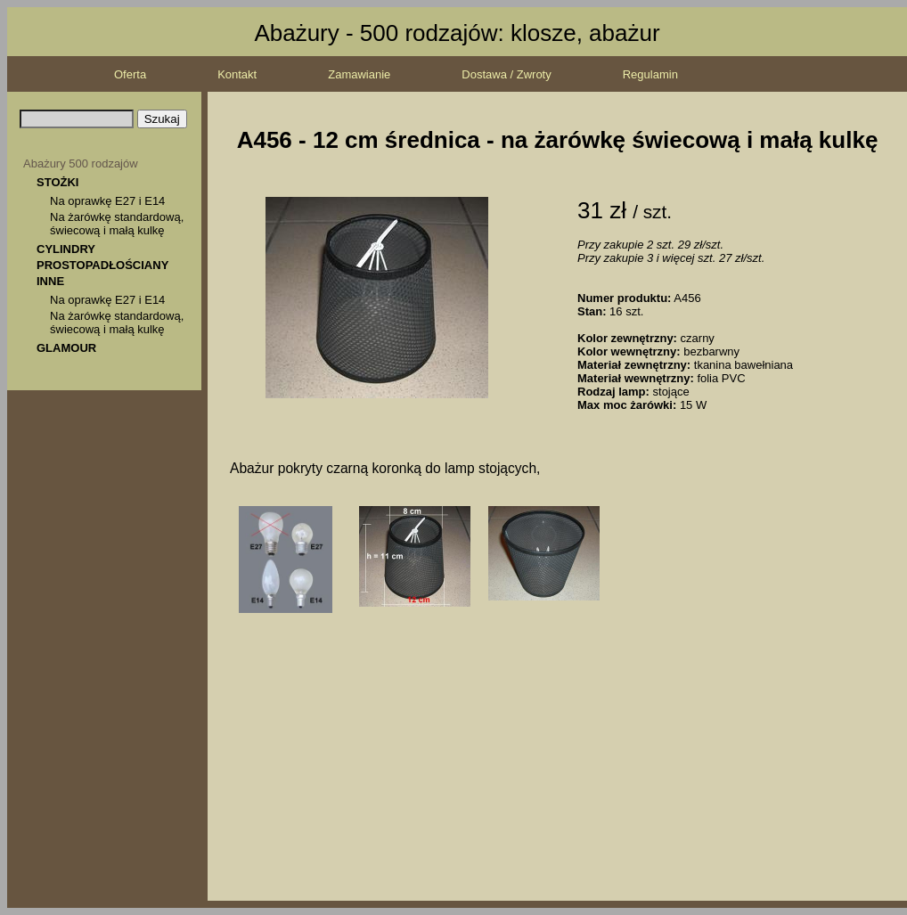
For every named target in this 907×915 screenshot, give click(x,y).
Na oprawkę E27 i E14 (107, 201)
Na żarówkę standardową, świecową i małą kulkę (117, 223)
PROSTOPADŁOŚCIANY (102, 265)
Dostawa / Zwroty (506, 74)
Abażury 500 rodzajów (80, 163)
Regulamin (650, 74)
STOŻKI (57, 182)
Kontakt (237, 74)
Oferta (130, 74)
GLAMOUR (66, 348)
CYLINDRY (66, 249)
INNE (50, 281)
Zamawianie (359, 74)
